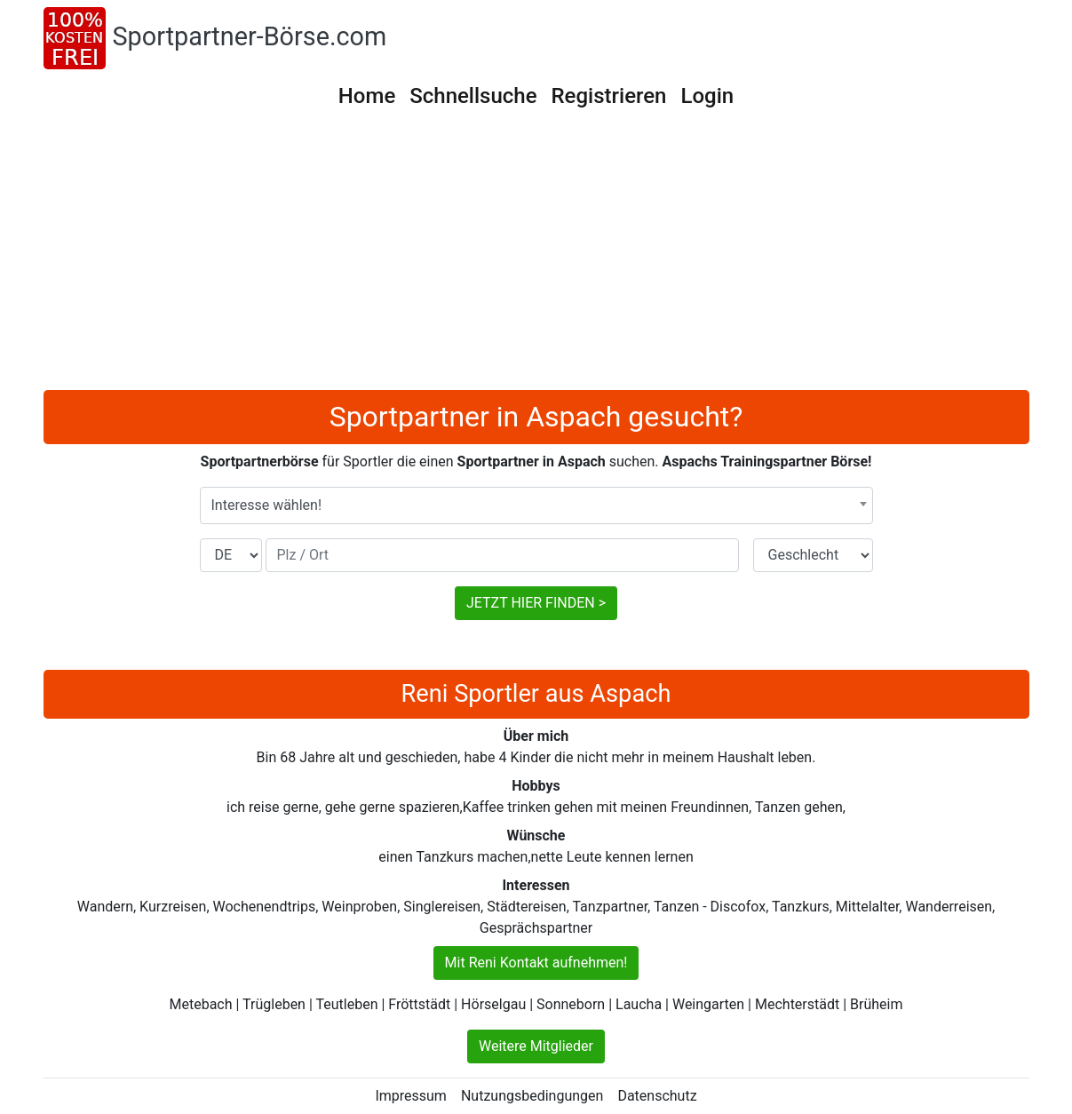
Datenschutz (656, 1095)
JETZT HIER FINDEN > (536, 602)
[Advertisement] (536, 256)
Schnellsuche (472, 96)
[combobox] (536, 505)
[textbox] (536, 505)
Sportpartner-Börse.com (250, 36)
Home (366, 96)
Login (707, 96)
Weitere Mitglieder (536, 1046)
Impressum (411, 1095)
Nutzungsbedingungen (532, 1095)
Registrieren (609, 96)
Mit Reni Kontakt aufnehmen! (536, 962)
